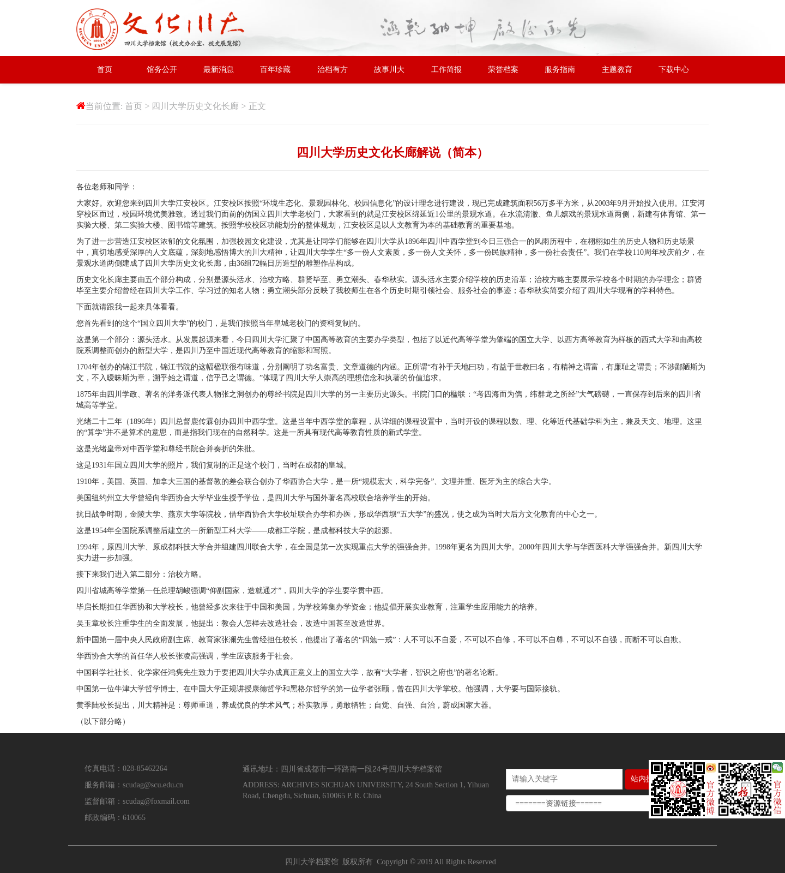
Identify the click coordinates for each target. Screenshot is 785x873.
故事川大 (389, 69)
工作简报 (446, 69)
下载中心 (674, 69)
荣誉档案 (503, 69)
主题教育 (617, 69)
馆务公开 (162, 69)
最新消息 (218, 69)
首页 (104, 69)
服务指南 (560, 69)
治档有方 (332, 69)
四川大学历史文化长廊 (195, 106)
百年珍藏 (275, 69)
